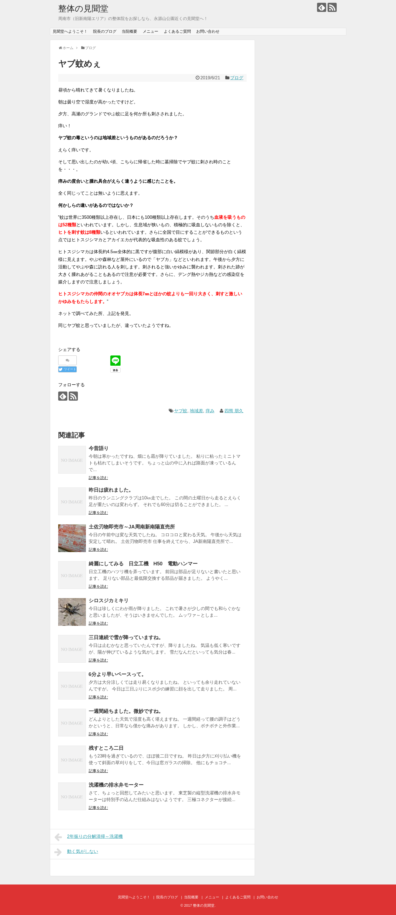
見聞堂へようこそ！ (70, 31)
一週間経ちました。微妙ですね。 (126, 711)
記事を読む (98, 478)
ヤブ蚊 (180, 410)
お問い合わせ (207, 31)
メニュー (150, 31)
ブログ (236, 77)
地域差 (196, 410)
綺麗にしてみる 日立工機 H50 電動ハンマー (143, 563)
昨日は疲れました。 (111, 490)
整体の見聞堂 (83, 8)
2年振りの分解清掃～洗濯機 (88, 837)
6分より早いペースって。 (117, 674)
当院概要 (129, 31)
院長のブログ (104, 31)
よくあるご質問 (177, 31)
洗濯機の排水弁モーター (116, 785)
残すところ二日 (106, 748)
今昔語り (99, 448)
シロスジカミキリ (109, 600)
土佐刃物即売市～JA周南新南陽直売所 (132, 527)
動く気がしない (76, 852)
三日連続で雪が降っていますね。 (126, 637)
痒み (210, 410)
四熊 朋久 (233, 410)
